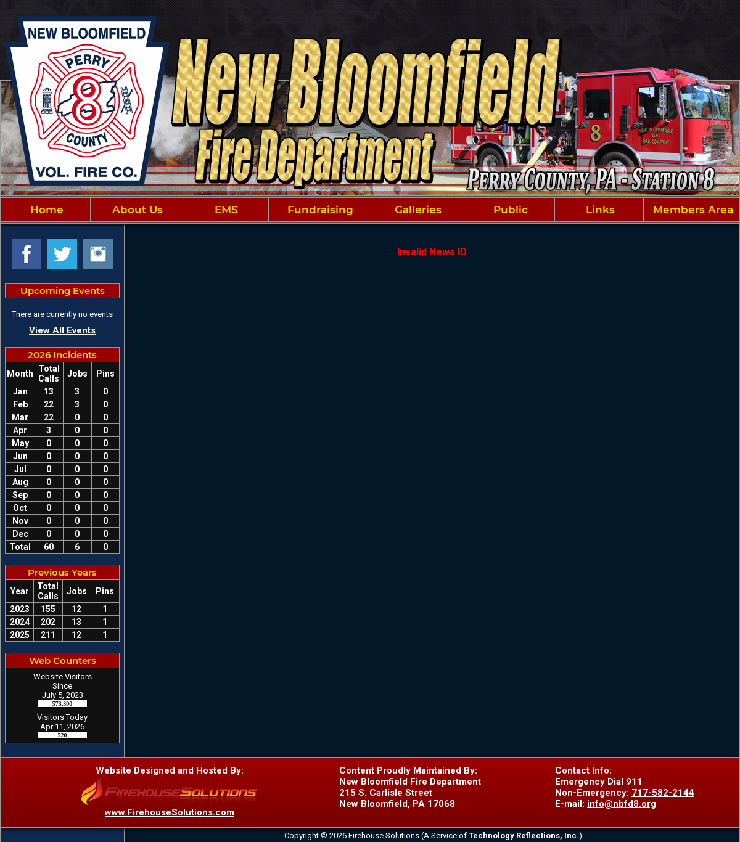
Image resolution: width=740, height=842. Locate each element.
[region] (370, 209)
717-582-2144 (662, 792)
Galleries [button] (417, 209)
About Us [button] (136, 209)
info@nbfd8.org (621, 803)
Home (45, 209)
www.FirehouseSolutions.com (169, 812)
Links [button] (599, 209)
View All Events (62, 330)
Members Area (691, 209)
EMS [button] (225, 209)
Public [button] (509, 209)
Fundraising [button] (318, 209)
